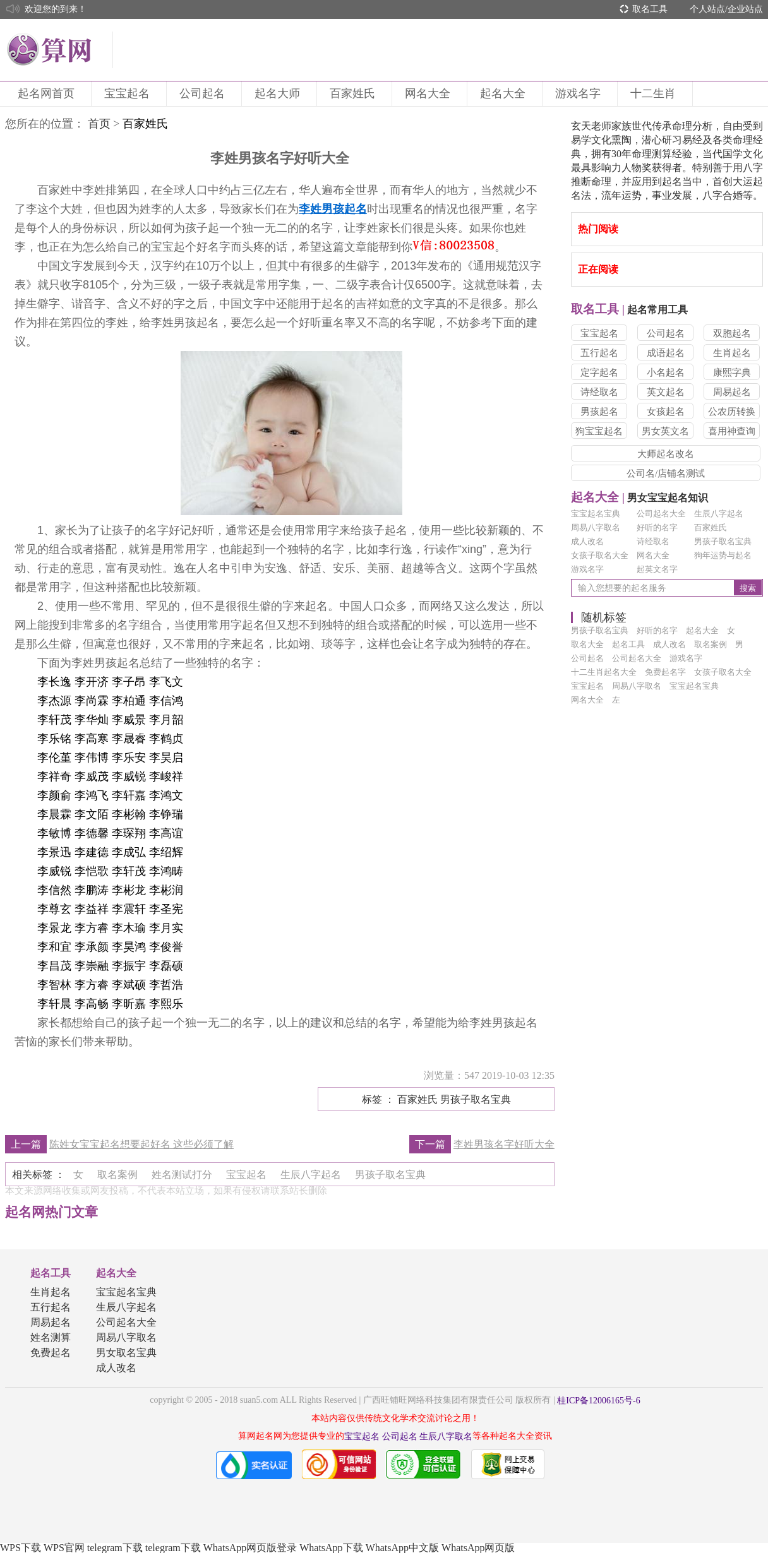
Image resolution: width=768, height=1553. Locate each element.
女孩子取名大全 (599, 555)
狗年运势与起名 (723, 555)
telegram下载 (115, 1547)
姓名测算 (50, 1337)
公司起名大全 (661, 513)
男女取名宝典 (126, 1352)
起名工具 (50, 1273)
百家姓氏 (354, 93)
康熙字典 (732, 372)
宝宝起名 (128, 93)
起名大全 (504, 93)
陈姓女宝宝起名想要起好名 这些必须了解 (141, 1144)
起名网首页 (48, 93)
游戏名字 (579, 93)
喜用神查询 (731, 431)
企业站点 (745, 9)
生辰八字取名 (445, 1436)
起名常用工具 (629, 309)
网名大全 (429, 93)
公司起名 (204, 93)
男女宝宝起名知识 (639, 497)
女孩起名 (666, 412)
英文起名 (666, 392)
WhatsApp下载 (331, 1547)
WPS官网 (64, 1547)
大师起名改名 (665, 454)
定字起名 (599, 372)
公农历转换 (731, 412)
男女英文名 (665, 431)
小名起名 (666, 372)
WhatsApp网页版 (478, 1547)
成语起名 (666, 353)
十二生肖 (655, 93)
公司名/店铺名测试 (666, 473)
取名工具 (650, 9)
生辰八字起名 (718, 513)
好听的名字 (657, 527)
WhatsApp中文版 (402, 1547)
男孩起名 (599, 412)
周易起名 (732, 392)
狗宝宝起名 (599, 431)
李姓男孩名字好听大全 (504, 1144)
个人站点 (707, 9)
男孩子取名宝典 (723, 541)
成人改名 (587, 541)
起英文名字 (657, 569)
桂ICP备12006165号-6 (598, 1400)
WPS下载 (20, 1547)
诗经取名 (599, 392)
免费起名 (50, 1352)
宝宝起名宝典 (595, 513)
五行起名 (599, 353)
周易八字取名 (595, 527)
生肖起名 (732, 353)
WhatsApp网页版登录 (250, 1547)
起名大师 (279, 93)
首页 (99, 123)
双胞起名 (732, 333)
